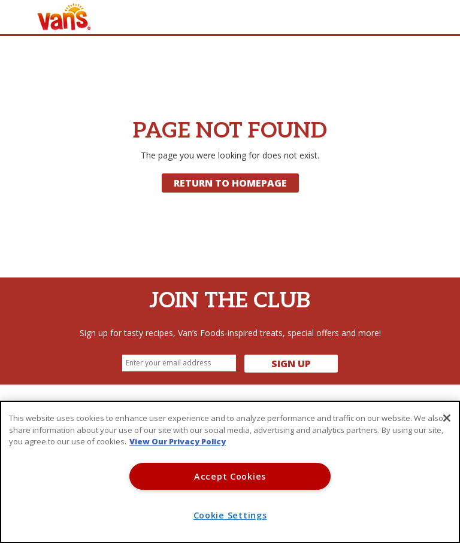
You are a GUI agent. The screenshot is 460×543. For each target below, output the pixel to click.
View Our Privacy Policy (177, 441)
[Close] (447, 418)
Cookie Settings (230, 515)
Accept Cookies (230, 476)
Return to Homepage (230, 183)
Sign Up (291, 363)
